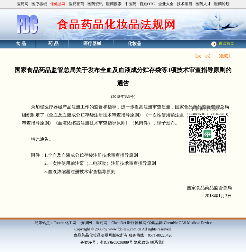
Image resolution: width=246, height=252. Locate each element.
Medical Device (199, 222)
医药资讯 (95, 4)
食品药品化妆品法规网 (93, 235)
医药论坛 (222, 4)
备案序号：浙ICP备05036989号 (106, 242)
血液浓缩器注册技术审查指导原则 (81, 171)
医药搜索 (114, 4)
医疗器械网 (136, 222)
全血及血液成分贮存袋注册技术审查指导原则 (93, 155)
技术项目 (184, 4)
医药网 (22, 4)
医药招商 (76, 4)
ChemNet (118, 222)
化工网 (71, 222)
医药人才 (203, 4)
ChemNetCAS (175, 222)
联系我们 (158, 242)
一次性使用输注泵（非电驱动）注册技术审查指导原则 (102, 163)
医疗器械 (39, 4)
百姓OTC (147, 4)
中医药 (130, 4)
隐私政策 (141, 242)
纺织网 (86, 222)
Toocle (59, 222)
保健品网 (155, 222)
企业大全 (166, 4)
